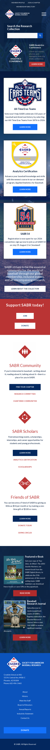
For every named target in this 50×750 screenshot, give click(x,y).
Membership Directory (25, 7)
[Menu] (42, 14)
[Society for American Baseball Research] (21, 14)
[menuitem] (18, 2)
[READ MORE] (25, 593)
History (25, 696)
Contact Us (25, 718)
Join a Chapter (34, 3)
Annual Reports (25, 709)
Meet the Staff (25, 701)
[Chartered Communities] (25, 401)
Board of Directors (25, 705)
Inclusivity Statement (25, 714)
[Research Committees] (25, 394)
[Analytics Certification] (25, 460)
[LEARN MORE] (25, 127)
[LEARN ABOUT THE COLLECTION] (25, 289)
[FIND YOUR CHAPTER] (25, 387)
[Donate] (25, 326)
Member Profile (18, 3)
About (25, 692)
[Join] (25, 316)
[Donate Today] (25, 526)
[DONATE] (25, 730)
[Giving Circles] (25, 533)
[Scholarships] (25, 467)
